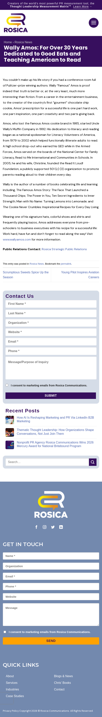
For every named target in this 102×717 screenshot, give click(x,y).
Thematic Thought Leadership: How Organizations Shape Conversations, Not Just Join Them (55, 431)
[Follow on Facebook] (36, 527)
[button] (94, 23)
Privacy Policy (11, 710)
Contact (59, 689)
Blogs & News (63, 676)
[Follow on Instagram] (44, 527)
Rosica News (23, 42)
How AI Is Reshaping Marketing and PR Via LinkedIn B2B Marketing (55, 419)
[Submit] (93, 462)
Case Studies (15, 696)
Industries (12, 689)
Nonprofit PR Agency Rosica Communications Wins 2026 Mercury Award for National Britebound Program (55, 444)
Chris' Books (62, 682)
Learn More (81, 6)
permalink (66, 263)
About (10, 676)
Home (8, 42)
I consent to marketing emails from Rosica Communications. (49, 385)
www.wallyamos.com (17, 239)
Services (11, 682)
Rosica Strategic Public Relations (64, 249)
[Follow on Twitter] (53, 527)
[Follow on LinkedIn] (61, 527)
